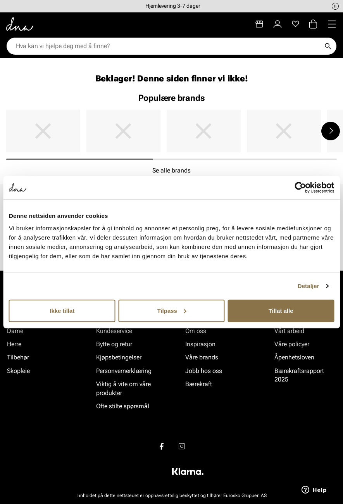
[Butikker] (259, 24)
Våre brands (201, 357)
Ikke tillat (62, 310)
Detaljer (308, 286)
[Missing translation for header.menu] (331, 24)
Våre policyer (291, 344)
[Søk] (327, 46)
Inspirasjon (200, 344)
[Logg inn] (277, 24)
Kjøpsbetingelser (118, 357)
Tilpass (171, 310)
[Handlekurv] (313, 24)
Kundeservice (114, 331)
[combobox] (167, 46)
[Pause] (335, 6)
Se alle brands (171, 170)
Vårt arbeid (289, 331)
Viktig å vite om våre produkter (123, 388)
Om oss (195, 331)
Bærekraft (198, 384)
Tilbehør (18, 357)
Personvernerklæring (124, 371)
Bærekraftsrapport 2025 (299, 375)
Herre (14, 344)
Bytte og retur (114, 344)
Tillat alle (281, 310)
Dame (15, 331)
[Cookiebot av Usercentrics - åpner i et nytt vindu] (300, 187)
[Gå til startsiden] (19, 24)
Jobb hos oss (203, 371)
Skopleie (18, 371)
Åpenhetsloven (294, 357)
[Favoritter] (295, 24)
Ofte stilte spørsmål (122, 406)
